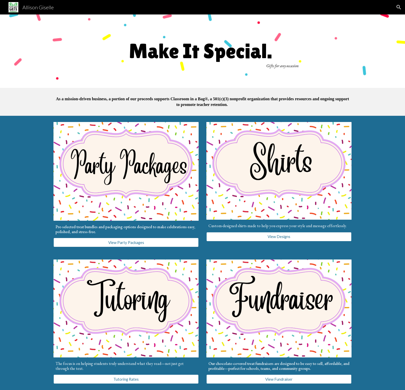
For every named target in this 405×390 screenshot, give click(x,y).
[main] (202, 51)
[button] (399, 7)
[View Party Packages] (126, 242)
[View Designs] (279, 236)
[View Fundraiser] (279, 379)
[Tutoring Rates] (126, 379)
